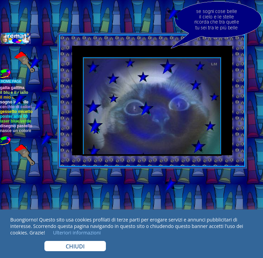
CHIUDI (75, 246)
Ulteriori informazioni (76, 232)
